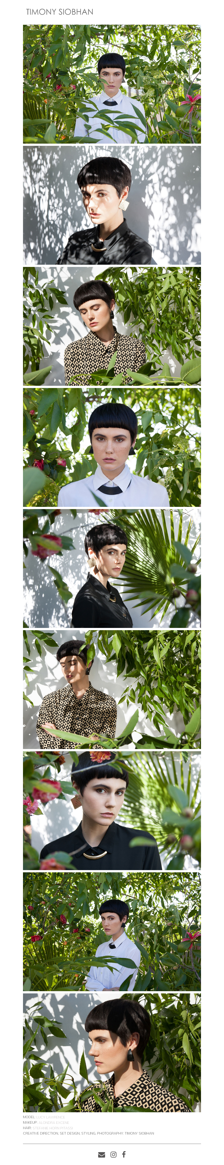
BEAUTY (71, 26)
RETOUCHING (179, 26)
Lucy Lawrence (50, 1117)
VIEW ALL (41, 38)
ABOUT (69, 38)
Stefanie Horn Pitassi (53, 1128)
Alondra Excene (54, 1122)
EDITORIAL (42, 26)
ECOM (149, 26)
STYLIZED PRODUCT (111, 26)
